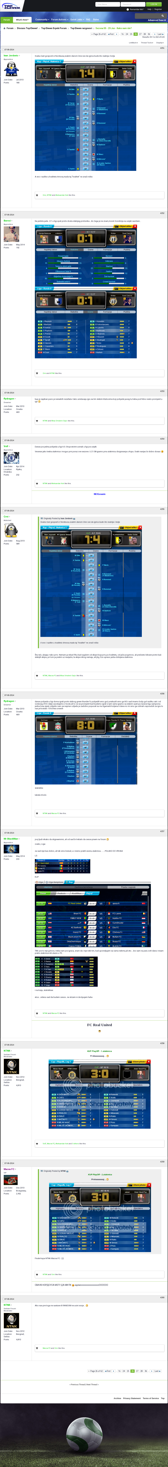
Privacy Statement (132, 1398)
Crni (44, 195)
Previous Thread (78, 1384)
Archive (117, 1398)
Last (161, 34)
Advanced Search (157, 20)
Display (159, 43)
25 (131, 34)
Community (41, 19)
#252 (162, 213)
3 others (75, 1144)
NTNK (49, 195)
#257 (162, 831)
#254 (162, 439)
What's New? (22, 19)
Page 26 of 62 (100, 34)
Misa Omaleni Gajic (59, 421)
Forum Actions (58, 19)
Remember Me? (136, 9)
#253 (162, 391)
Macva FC (52, 676)
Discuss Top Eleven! (27, 28)
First (111, 34)
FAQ (88, 19)
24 (127, 34)
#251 (162, 48)
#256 (162, 694)
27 (140, 34)
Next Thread (92, 1384)
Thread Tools (146, 43)
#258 (162, 1043)
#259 (162, 1162)
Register (158, 9)
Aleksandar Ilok (62, 195)
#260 (162, 1297)
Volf (44, 1144)
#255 (162, 509)
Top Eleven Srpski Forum (54, 28)
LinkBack (132, 43)
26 (136, 34)
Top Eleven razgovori (81, 28)
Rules (96, 19)
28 (145, 34)
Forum (7, 19)
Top (163, 1398)
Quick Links (76, 19)
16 (122, 34)
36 (149, 34)
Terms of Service (151, 1398)
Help (149, 9)
